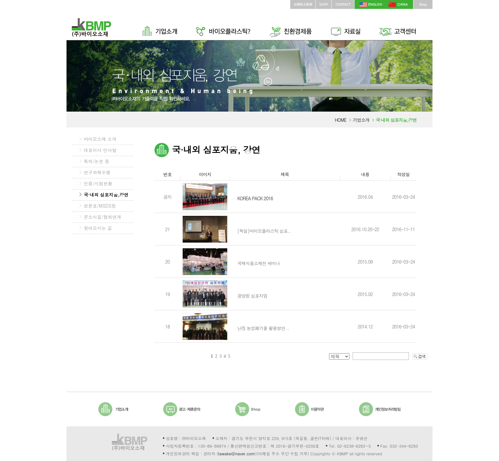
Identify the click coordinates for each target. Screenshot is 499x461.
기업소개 (361, 120)
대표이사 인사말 (100, 150)
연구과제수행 (97, 172)
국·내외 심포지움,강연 (106, 194)
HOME (341, 120)
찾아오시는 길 (98, 228)
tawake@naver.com (236, 454)
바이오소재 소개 (100, 139)
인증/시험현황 (98, 183)
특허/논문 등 (96, 161)
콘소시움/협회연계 (102, 217)
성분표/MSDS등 (100, 206)
